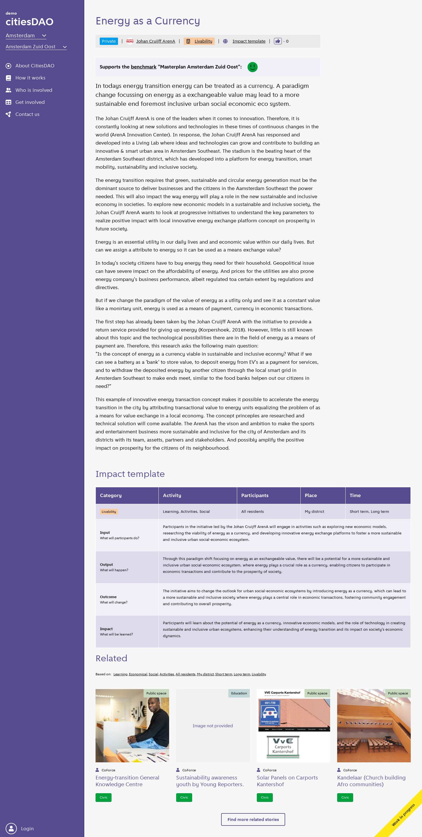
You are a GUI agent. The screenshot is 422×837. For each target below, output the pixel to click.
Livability (199, 41)
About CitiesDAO (30, 65)
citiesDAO (30, 19)
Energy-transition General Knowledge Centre (127, 781)
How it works (26, 77)
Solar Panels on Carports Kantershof (287, 781)
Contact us (23, 114)
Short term (223, 674)
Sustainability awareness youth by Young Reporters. (210, 781)
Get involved (25, 102)
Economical (138, 674)
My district (205, 674)
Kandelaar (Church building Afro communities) (371, 781)
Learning (121, 674)
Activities (167, 674)
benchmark (143, 66)
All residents (186, 674)
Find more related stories (253, 819)
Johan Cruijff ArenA (150, 41)
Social (153, 674)
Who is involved (29, 90)
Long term (242, 674)
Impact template (249, 41)
